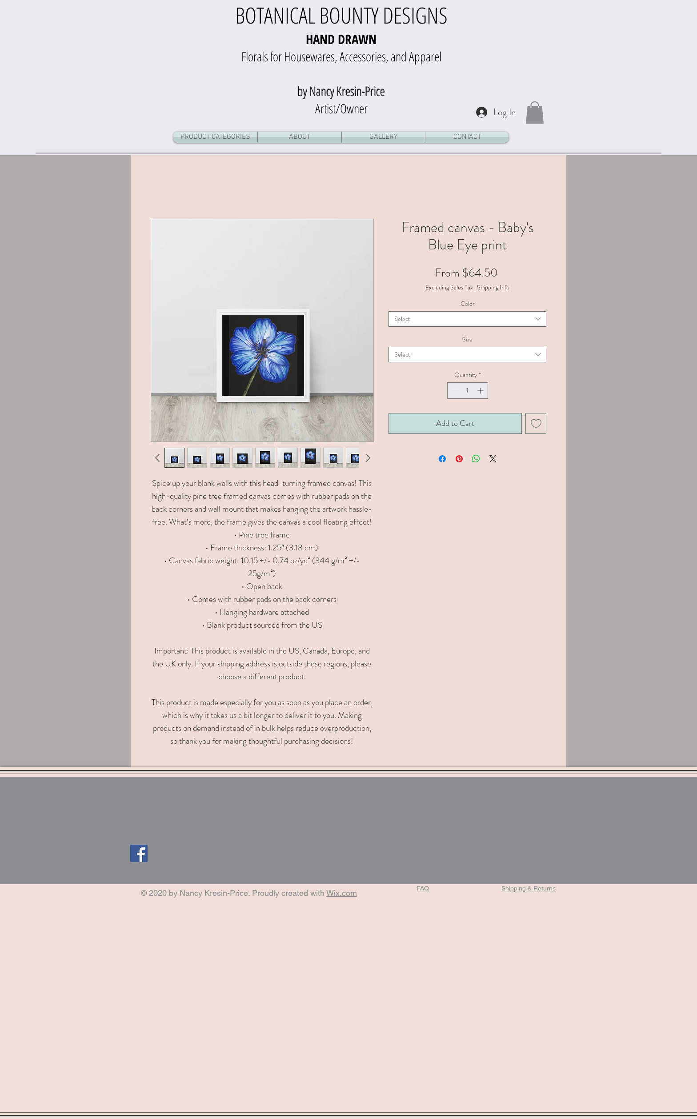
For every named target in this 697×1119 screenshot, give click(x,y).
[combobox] (467, 319)
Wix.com (341, 893)
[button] (534, 112)
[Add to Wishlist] (535, 423)
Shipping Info (493, 287)
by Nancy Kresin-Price (341, 91)
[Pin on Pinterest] (459, 458)
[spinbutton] (468, 390)
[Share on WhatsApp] (476, 458)
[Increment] (481, 390)
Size (467, 339)
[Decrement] (454, 390)
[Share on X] (493, 458)
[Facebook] (139, 853)
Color (468, 303)
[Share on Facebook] (442, 458)
